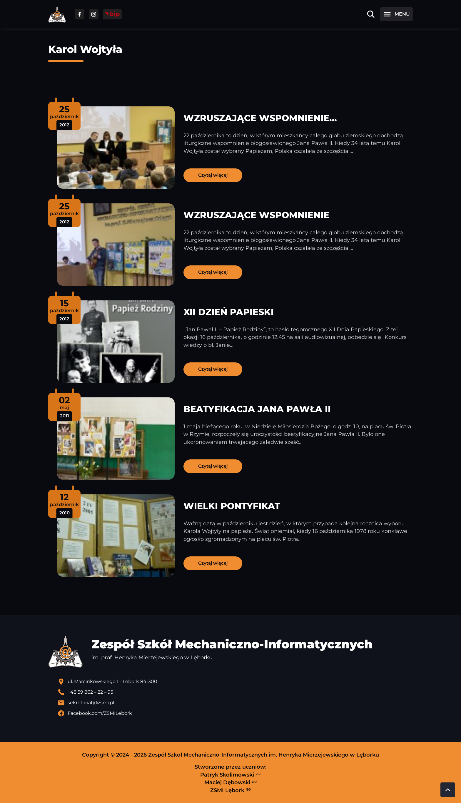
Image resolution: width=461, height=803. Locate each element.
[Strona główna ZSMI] (57, 14)
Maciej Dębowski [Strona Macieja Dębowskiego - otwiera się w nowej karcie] (230, 782)
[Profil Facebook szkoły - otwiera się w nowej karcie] (235, 713)
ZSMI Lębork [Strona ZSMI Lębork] (230, 790)
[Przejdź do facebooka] (79, 14)
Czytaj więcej (213, 175)
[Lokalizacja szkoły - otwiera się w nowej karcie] (235, 681)
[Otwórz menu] (396, 14)
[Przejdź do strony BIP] (112, 14)
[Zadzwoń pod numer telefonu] (235, 692)
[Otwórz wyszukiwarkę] (370, 14)
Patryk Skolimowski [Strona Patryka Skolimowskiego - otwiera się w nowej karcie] (230, 774)
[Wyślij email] (235, 702)
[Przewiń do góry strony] (447, 789)
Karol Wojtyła (85, 49)
